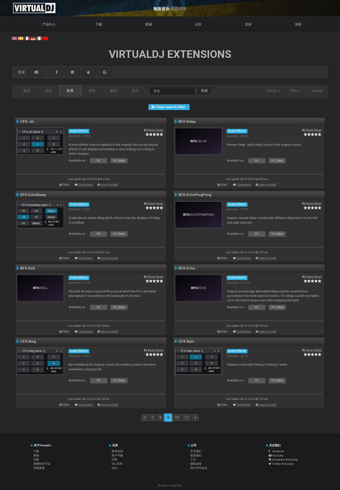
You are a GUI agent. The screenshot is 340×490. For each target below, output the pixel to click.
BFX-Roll (27, 268)
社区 (198, 24)
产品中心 (48, 24)
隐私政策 (196, 463)
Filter (295, 91)
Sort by (273, 91)
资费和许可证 (41, 463)
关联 (298, 24)
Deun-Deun (155, 130)
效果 (70, 91)
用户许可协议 (198, 468)
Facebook (276, 451)
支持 (248, 24)
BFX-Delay (187, 121)
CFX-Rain (186, 341)
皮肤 (48, 91)
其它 (135, 91)
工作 (193, 459)
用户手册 (117, 455)
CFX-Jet (27, 121)
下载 (98, 24)
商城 (148, 24)
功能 (36, 459)
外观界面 (39, 468)
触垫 (113, 91)
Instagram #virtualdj (283, 459)
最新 (26, 91)
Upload (317, 91)
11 (186, 417)
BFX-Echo (186, 268)
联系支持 (117, 451)
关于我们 (196, 451)
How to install (109, 184)
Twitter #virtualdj (281, 463)
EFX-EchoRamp (33, 195)
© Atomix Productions (170, 485)
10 (177, 417)
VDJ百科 (117, 463)
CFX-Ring (28, 341)
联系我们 (196, 455)
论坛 (114, 468)
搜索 (204, 91)
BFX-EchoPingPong (194, 195)
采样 (91, 91)
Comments (85, 184)
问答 (114, 459)
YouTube (276, 455)
